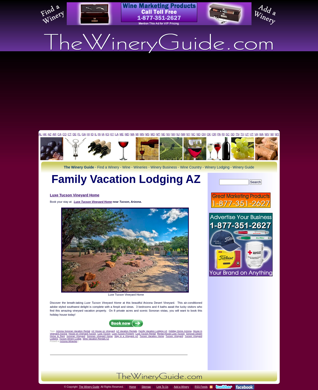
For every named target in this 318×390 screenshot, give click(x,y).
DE (74, 134)
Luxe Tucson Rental (145, 333)
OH (204, 134)
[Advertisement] (159, 92)
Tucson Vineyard (174, 336)
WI (272, 134)
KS (107, 134)
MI (137, 134)
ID (92, 134)
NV (168, 134)
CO (64, 134)
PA (219, 134)
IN (99, 134)
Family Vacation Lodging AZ (153, 331)
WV (267, 134)
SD (233, 134)
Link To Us (162, 386)
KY (112, 134)
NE (163, 134)
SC (227, 134)
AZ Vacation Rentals (126, 331)
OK (209, 134)
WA (261, 134)
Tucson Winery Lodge (70, 338)
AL (40, 134)
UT (247, 134)
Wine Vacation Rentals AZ (96, 338)
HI (88, 134)
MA (132, 134)
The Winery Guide (89, 386)
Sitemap (146, 386)
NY (188, 134)
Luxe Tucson (103, 333)
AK (44, 134)
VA (256, 134)
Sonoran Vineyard (75, 336)
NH (173, 134)
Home (132, 386)
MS (147, 134)
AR (54, 134)
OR (214, 134)
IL (96, 134)
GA (84, 134)
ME (122, 134)
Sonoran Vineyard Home (100, 336)
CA (59, 134)
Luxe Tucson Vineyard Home (74, 195)
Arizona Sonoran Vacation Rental (73, 331)
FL (79, 134)
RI (223, 134)
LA (116, 134)
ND (198, 134)
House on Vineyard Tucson (82, 333)
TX (242, 134)
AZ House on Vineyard (103, 331)
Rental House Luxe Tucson (171, 333)
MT (158, 134)
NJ (177, 134)
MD (127, 134)
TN (237, 134)
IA (103, 134)
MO (153, 134)
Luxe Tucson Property (123, 333)
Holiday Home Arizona (180, 331)
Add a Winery (181, 386)
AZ (49, 134)
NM (183, 134)
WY (277, 134)
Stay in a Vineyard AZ (126, 336)
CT (69, 134)
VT (251, 134)
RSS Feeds (201, 386)
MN (142, 134)
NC (193, 134)
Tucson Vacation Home (152, 336)
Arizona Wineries (68, 341)
